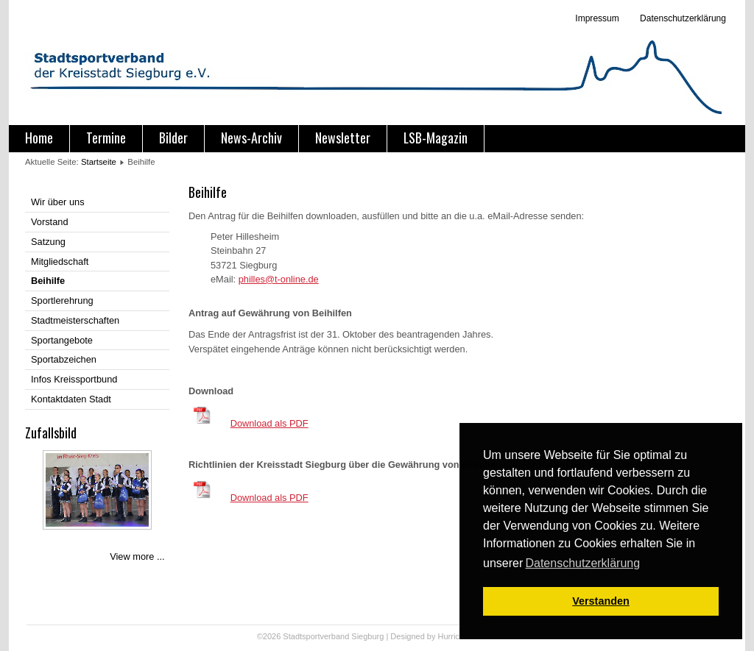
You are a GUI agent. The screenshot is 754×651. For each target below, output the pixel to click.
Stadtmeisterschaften (75, 320)
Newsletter (342, 137)
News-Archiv (251, 137)
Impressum (597, 18)
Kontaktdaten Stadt (71, 399)
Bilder (173, 137)
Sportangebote (62, 340)
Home (39, 137)
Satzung (48, 241)
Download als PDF (269, 423)
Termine (106, 137)
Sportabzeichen (63, 359)
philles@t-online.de (279, 279)
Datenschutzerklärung (682, 18)
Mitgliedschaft (59, 261)
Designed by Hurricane (432, 636)
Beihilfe (48, 280)
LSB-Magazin (436, 137)
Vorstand (49, 221)
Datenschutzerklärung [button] (582, 563)
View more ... (137, 556)
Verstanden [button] (601, 601)
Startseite (98, 161)
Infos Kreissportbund (74, 379)
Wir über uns (58, 201)
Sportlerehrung (62, 300)
